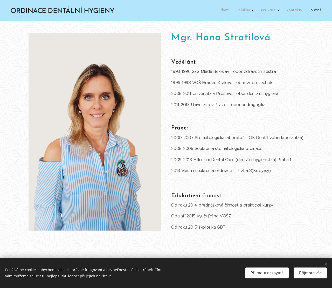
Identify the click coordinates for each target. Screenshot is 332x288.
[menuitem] (284, 10)
